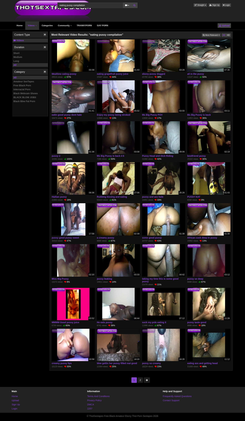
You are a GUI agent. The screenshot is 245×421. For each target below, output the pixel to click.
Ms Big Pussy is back (199, 114)
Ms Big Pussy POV (152, 114)
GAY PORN (102, 25)
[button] (200, 5)
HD (228, 35)
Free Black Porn (22, 85)
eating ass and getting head (202, 363)
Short (17, 53)
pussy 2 (56, 156)
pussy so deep (195, 278)
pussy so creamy (151, 363)
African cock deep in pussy (202, 237)
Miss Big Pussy (60, 278)
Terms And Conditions (98, 396)
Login (226, 5)
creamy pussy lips (62, 363)
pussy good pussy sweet (65, 237)
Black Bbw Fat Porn (24, 101)
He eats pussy (104, 322)
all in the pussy (195, 74)
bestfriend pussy (196, 156)
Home (20, 25)
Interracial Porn (22, 89)
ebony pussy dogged (153, 74)
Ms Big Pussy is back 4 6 (110, 156)
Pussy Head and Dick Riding (157, 156)
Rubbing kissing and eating (112, 196)
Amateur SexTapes (24, 81)
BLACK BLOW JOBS (25, 97)
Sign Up (214, 5)
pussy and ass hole (152, 196)
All (15, 65)
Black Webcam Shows (26, 93)
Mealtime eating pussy (64, 74)
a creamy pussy (105, 237)
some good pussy (152, 237)
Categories (47, 25)
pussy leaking (104, 278)
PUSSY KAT (193, 196)
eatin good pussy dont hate (67, 114)
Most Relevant (212, 34)
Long (16, 61)
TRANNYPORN (84, 25)
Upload (224, 25)
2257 (89, 408)
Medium (18, 57)
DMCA (90, 404)
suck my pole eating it (154, 322)
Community (65, 25)
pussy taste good (196, 322)
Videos (32, 25)
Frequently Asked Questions (177, 396)
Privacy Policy (94, 400)
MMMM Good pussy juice (65, 322)
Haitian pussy (59, 196)
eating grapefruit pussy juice (112, 74)
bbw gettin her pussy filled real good (117, 363)
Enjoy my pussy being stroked (113, 114)
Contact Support (171, 400)
